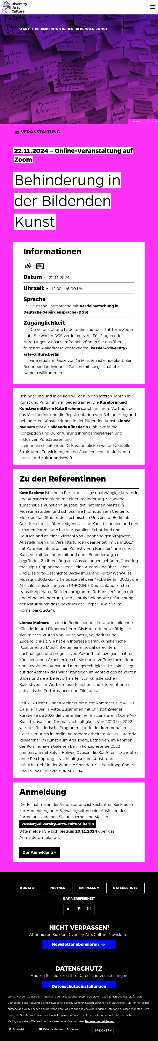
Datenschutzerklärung (99, 1023)
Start (24, 29)
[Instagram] (89, 909)
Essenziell (18, 1031)
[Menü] (153, 7)
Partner (57, 888)
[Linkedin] (69, 909)
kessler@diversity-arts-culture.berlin (57, 824)
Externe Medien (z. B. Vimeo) (61, 1031)
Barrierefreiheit (79, 898)
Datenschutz (125, 888)
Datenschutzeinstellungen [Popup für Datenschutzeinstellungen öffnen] (79, 986)
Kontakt (28, 888)
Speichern (103, 1033)
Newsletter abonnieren (75, 944)
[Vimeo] (79, 909)
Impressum (89, 888)
